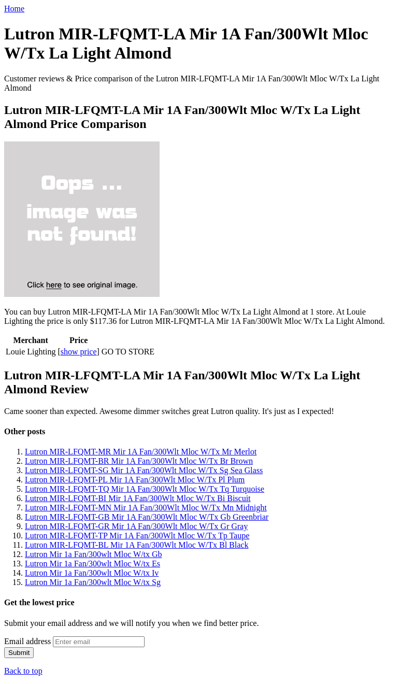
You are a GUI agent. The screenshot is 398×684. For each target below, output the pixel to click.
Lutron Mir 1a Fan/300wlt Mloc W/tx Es (92, 563)
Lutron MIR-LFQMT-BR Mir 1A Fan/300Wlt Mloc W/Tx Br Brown (139, 461)
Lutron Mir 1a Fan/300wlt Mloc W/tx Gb (93, 554)
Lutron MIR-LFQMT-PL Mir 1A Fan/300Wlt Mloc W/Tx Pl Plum (135, 479)
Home (14, 8)
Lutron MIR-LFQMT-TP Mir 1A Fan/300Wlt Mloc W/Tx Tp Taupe (137, 535)
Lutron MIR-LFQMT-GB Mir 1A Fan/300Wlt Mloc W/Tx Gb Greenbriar (146, 516)
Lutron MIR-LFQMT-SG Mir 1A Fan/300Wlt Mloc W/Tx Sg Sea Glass (144, 470)
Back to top (23, 670)
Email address (27, 641)
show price (79, 351)
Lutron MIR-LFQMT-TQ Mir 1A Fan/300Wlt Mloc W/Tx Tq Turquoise (144, 488)
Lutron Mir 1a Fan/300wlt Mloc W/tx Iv (92, 572)
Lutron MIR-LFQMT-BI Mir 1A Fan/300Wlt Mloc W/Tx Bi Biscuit (138, 498)
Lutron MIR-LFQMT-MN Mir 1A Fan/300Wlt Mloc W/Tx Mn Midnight (146, 507)
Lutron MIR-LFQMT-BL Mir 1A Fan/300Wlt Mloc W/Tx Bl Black (136, 544)
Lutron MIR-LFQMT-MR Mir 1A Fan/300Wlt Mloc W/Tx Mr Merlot (141, 451)
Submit (19, 653)
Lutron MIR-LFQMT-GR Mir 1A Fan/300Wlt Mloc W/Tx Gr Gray (136, 526)
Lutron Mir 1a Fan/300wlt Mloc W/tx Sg (93, 582)
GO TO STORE (128, 351)
